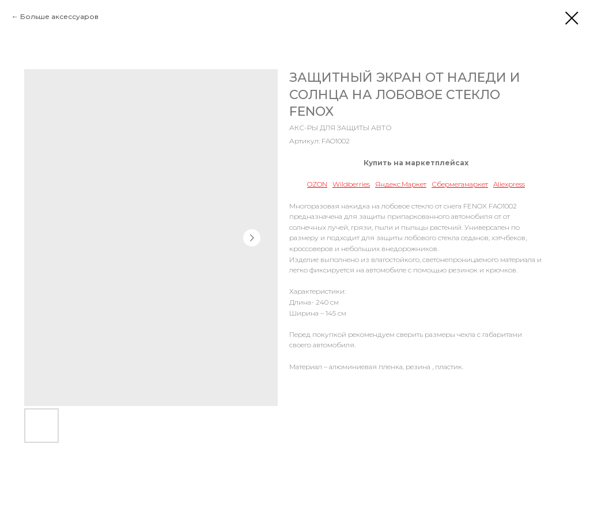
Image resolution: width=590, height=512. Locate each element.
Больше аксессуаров (59, 16)
